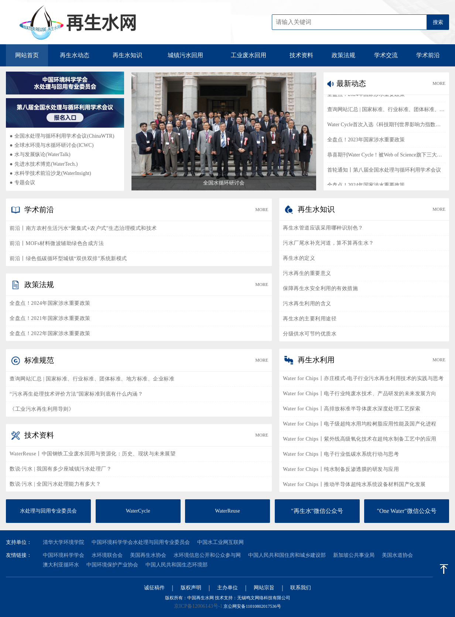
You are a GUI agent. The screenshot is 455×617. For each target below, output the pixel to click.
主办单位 (227, 587)
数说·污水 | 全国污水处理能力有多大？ (55, 484)
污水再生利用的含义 (307, 303)
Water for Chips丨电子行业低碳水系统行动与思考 (341, 454)
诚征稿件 (154, 587)
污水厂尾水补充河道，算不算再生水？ (328, 243)
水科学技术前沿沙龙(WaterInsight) (50, 173)
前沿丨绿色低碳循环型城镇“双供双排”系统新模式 (68, 258)
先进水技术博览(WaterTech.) (44, 164)
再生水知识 (127, 55)
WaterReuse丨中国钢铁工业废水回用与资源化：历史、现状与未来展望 (92, 453)
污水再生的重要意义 (307, 273)
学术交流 (386, 55)
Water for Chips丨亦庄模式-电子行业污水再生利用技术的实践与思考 (363, 378)
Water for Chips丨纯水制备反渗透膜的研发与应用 (341, 469)
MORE (438, 83)
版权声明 (191, 587)
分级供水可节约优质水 (309, 334)
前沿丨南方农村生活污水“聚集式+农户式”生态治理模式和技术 (83, 228)
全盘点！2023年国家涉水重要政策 (366, 141)
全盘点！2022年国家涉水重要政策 (50, 333)
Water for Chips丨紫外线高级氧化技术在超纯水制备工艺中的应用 (360, 439)
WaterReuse (227, 511)
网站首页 (27, 55)
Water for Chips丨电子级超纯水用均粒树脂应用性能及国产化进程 (360, 424)
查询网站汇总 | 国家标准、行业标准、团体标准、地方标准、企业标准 (386, 111)
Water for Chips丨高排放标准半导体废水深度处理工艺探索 (351, 408)
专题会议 (22, 182)
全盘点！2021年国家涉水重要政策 (50, 318)
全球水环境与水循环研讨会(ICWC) (51, 145)
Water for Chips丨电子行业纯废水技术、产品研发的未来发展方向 (360, 393)
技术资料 (301, 55)
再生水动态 (74, 55)
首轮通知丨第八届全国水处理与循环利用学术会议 (384, 171)
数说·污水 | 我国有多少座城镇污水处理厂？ (61, 469)
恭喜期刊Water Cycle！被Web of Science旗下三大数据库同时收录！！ (386, 156)
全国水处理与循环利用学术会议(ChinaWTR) (62, 136)
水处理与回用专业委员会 (48, 511)
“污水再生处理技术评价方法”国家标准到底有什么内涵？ (76, 394)
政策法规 (343, 55)
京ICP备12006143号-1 (198, 606)
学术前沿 (428, 55)
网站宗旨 (264, 587)
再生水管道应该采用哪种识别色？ (323, 228)
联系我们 (300, 587)
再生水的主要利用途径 (309, 318)
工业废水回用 (248, 55)
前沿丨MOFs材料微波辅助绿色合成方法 (57, 243)
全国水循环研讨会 (223, 183)
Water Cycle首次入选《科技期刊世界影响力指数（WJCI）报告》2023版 (386, 126)
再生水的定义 (299, 258)
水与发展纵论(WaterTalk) (40, 154)
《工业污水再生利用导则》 (42, 409)
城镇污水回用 (185, 55)
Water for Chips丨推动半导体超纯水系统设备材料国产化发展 (354, 484)
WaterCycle (138, 511)
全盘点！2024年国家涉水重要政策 (366, 96)
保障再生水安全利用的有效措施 (320, 288)
